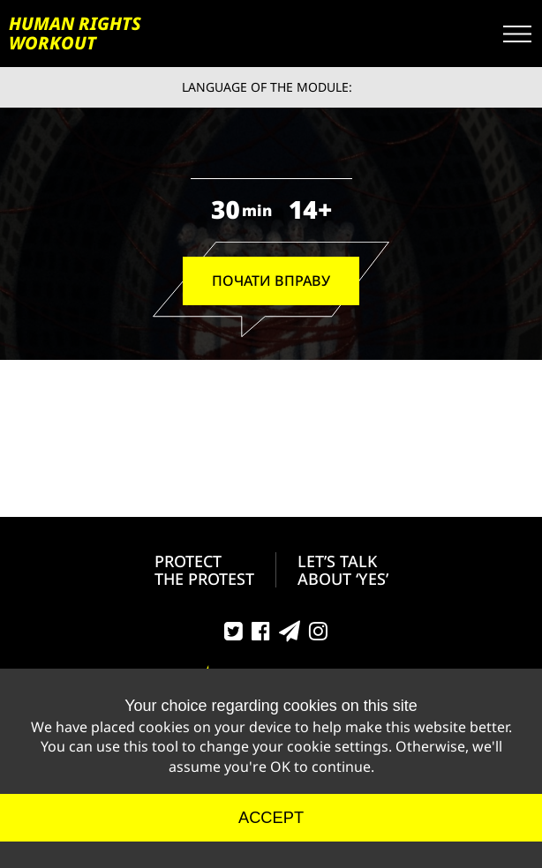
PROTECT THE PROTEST (204, 569)
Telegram (289, 635)
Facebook (261, 635)
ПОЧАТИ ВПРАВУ (271, 280)
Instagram (318, 635)
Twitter (233, 635)
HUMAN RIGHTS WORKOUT (75, 33)
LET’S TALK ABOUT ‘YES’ (342, 569)
